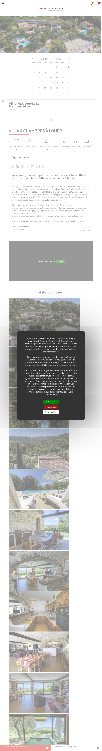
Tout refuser (51, 407)
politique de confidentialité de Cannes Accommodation (58, 393)
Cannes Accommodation (51, 10)
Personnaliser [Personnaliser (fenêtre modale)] (51, 412)
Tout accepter (51, 401)
